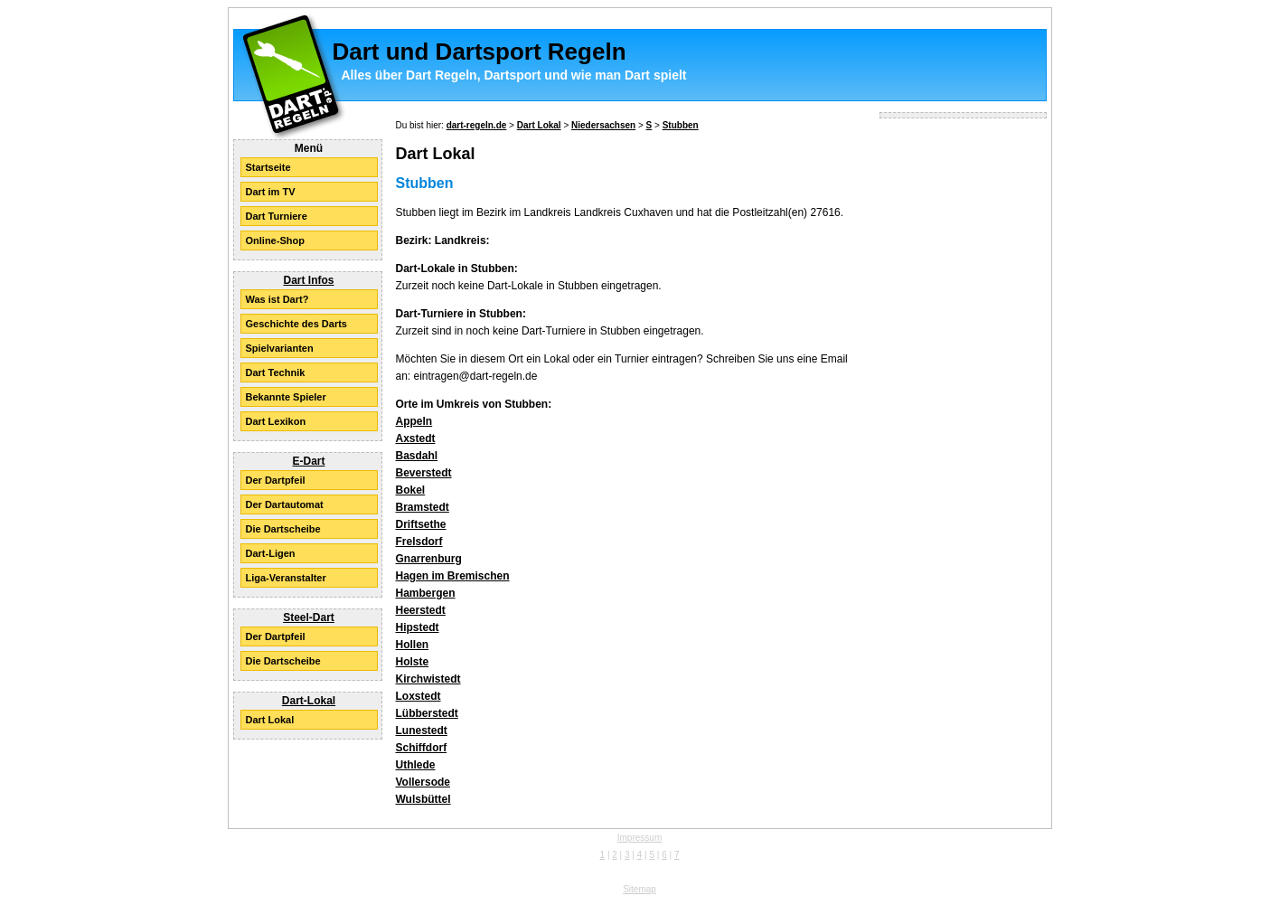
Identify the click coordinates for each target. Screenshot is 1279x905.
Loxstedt (418, 696)
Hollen (412, 644)
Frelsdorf (419, 541)
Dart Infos (308, 280)
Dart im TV (271, 191)
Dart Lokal (270, 719)
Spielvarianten (280, 348)
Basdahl (417, 455)
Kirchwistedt (428, 679)
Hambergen (426, 593)
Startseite (268, 167)
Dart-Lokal (308, 700)
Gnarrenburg (429, 558)
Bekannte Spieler (286, 396)
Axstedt (416, 438)
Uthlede (416, 765)
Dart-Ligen (271, 553)
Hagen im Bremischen (453, 576)
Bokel (411, 490)
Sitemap (639, 889)
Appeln (414, 421)
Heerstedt (421, 610)
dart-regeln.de (477, 125)
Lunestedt (421, 730)
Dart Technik (276, 372)
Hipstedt (417, 627)
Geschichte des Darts (297, 323)
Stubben (681, 125)
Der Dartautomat (285, 504)
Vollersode (423, 782)
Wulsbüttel (423, 799)
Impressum (639, 838)
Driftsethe (421, 524)
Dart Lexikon (276, 421)
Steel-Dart (308, 617)
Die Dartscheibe (283, 528)
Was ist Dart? (277, 299)
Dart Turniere (276, 216)
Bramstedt (422, 507)
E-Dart (308, 461)
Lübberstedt (427, 713)
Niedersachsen (603, 125)
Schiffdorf (421, 747)
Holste (412, 661)
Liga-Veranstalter (286, 577)
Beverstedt (424, 473)
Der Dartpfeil (276, 480)
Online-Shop (275, 240)
